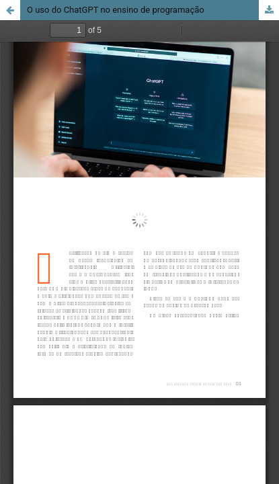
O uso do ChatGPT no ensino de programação (115, 10)
